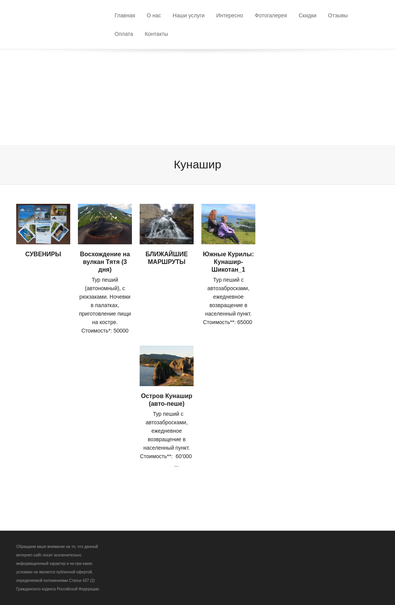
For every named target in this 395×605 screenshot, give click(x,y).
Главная (125, 15)
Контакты (156, 34)
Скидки (307, 15)
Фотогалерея (271, 15)
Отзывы (338, 15)
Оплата (124, 34)
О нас (154, 15)
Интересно (229, 15)
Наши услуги (189, 15)
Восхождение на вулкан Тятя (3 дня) (105, 262)
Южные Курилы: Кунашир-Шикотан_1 (228, 262)
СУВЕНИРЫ (43, 254)
